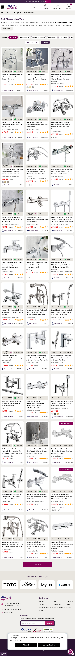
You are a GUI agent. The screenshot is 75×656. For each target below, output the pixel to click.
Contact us (69, 601)
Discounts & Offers (45, 607)
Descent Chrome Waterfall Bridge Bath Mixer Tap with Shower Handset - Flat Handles (61, 266)
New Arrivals (52, 37)
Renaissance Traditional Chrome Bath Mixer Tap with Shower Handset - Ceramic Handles (61, 78)
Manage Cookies (49, 645)
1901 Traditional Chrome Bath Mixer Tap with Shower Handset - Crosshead (12, 77)
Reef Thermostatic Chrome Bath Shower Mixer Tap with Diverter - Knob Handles (61, 172)
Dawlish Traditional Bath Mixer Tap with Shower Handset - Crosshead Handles (36, 77)
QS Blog (41, 604)
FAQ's (68, 604)
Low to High (63, 37)
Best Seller (13, 37)
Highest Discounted (38, 37)
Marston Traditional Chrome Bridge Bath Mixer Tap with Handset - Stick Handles (11, 497)
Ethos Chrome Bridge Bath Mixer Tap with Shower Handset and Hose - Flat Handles (61, 312)
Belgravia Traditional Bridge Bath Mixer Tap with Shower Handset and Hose (12, 172)
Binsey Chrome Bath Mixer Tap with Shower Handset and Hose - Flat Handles (12, 403)
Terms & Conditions (58, 607)
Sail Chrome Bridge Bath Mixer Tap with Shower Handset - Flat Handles (37, 497)
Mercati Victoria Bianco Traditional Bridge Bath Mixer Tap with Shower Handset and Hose (12, 544)
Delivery (54, 601)
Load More (37, 564)
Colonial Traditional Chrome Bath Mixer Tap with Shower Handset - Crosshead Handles (35, 173)
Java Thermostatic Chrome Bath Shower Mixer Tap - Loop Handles (37, 125)
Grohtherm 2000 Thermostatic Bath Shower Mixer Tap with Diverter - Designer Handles (62, 545)
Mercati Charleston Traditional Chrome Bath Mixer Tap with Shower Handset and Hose (36, 545)
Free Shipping (24, 37)
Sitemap (41, 610)
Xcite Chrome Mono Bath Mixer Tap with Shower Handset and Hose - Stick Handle (36, 451)
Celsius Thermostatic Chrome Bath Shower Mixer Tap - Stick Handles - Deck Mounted (62, 497)
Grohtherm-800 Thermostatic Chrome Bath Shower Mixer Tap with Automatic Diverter (35, 404)
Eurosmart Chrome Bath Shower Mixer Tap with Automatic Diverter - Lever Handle (12, 266)
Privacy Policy (56, 604)
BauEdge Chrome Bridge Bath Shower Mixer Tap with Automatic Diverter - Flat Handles (37, 358)
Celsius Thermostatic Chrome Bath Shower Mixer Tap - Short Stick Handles (62, 451)
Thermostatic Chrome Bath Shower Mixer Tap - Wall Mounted (12, 358)
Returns (68, 607)
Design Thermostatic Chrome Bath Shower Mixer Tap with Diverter (12, 219)
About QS (42, 601)
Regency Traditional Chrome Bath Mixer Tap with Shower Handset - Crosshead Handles (60, 126)
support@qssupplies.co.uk (11, 609)
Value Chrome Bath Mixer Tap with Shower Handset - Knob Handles (12, 312)
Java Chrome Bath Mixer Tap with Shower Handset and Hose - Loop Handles (36, 265)
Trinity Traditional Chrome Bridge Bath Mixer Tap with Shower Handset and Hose (12, 451)
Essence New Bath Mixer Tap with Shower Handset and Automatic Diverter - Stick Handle (62, 219)
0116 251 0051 (7, 613)
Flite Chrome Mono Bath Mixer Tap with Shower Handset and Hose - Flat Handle (61, 358)
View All (45, 42)
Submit (49, 623)
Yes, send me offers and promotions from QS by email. (38, 618)
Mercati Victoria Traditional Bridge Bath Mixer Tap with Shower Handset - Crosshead (36, 312)
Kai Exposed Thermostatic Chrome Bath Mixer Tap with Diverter (37, 219)
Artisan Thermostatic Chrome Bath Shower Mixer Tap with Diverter (12, 125)
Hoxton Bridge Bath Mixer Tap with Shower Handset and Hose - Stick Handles (62, 403)
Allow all (26, 645)
